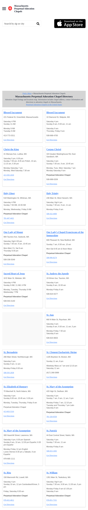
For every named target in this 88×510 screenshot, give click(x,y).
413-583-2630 (9, 175)
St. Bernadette (11, 352)
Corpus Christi (53, 149)
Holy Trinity (52, 193)
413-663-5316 (9, 411)
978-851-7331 (51, 500)
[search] (38, 24)
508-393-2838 (9, 373)
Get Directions (9, 140)
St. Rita (7, 472)
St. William (51, 472)
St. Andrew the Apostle (57, 273)
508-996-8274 (51, 258)
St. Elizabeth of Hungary (16, 386)
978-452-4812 (9, 500)
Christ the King (11, 149)
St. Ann (50, 315)
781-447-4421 (9, 218)
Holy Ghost (9, 193)
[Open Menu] (4, 8)
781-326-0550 (51, 417)
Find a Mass (27, 93)
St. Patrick (51, 430)
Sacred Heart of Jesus (14, 273)
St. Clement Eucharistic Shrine (61, 352)
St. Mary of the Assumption (59, 386)
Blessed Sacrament (13, 112)
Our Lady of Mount (13, 232)
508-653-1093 (51, 451)
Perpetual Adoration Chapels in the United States (44, 105)
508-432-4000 (51, 214)
